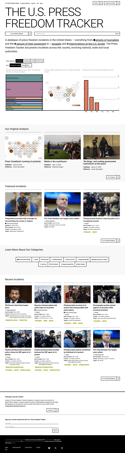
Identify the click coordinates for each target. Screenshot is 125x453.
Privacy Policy (28, 447)
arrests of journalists (107, 39)
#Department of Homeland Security (14, 367)
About (41, 3)
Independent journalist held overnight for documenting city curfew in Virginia (21, 220)
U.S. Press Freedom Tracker (12, 3)
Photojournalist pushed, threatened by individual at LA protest (77, 351)
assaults (56, 43)
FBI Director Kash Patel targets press (16, 306)
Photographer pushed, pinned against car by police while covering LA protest (104, 307)
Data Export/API (16, 447)
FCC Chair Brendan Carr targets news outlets (61, 218)
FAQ (38, 3)
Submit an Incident (110, 3)
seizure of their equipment (31, 43)
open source (57, 439)
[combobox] (77, 33)
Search (117, 33)
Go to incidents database (17, 33)
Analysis (33, 3)
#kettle (45, 320)
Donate (96, 3)
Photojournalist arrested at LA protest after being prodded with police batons (76, 307)
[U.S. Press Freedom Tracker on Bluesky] (49, 448)
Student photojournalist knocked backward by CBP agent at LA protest (46, 352)
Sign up (55, 430)
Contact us (51, 410)
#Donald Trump (23, 320)
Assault (86, 223)
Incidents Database (25, 3)
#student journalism (25, 370)
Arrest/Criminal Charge (12, 223)
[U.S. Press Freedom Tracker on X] (56, 448)
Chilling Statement (50, 221)
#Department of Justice (12, 320)
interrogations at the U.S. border (87, 43)
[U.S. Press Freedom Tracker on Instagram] (62, 448)
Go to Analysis (111, 177)
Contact (38, 447)
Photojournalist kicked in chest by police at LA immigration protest (101, 220)
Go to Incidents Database (108, 240)
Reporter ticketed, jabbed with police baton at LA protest (45, 306)
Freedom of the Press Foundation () (35, 439)
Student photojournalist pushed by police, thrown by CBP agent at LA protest (18, 352)
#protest (95, 232)
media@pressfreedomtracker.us (15, 406)
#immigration (87, 232)
